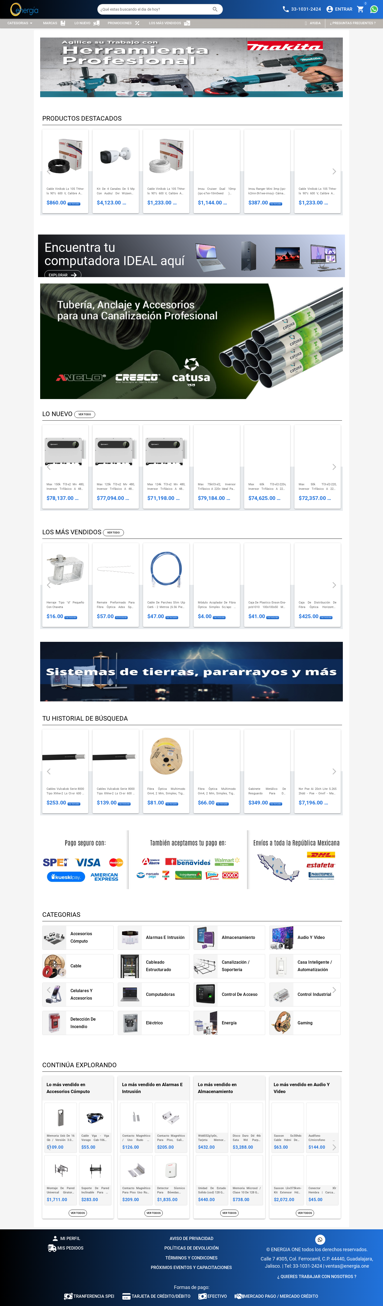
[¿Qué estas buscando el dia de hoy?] (155, 9)
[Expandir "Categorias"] (20, 23)
